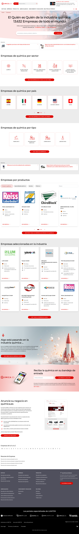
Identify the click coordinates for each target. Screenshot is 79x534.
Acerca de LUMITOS (17, 522)
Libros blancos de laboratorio (7, 493)
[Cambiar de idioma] (76, 9)
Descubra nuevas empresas (24, 477)
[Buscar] (37, 3)
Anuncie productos (40, 481)
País (44, 27)
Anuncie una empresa (23, 479)
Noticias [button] (4, 9)
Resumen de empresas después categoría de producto (13, 461)
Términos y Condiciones (13, 526)
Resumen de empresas (23, 481)
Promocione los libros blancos (8, 497)
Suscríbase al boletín (64, 377)
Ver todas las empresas (39, 151)
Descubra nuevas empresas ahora (13, 356)
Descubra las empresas (23, 475)
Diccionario (20, 491)
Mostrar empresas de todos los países (39, 116)
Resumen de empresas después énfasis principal (11, 463)
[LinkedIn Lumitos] (77, 526)
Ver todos (37, 386)
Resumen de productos (41, 483)
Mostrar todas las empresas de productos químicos (39, 233)
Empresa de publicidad (10, 435)
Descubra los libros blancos (7, 491)
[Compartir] (74, 9)
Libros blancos (39, 495)
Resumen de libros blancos (7, 499)
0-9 (2, 448)
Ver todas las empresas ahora (39, 317)
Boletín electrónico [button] (49, 9)
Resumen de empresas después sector (9, 459)
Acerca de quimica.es (28, 522)
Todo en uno (38, 497)
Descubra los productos (41, 475)
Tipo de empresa (51, 27)
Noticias (38, 491)
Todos (15, 3)
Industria (38, 27)
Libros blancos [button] (24, 9)
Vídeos (19, 493)
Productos (38, 493)
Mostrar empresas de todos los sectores (39, 79)
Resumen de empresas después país (9, 465)
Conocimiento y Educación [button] (36, 9)
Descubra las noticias (5, 475)
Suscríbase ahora (66, 483)
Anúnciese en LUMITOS (6, 522)
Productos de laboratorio (41, 477)
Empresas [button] (9, 9)
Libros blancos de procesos (7, 495)
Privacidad (23, 526)
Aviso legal (3, 526)
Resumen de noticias (5, 481)
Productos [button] (16, 9)
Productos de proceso (41, 479)
